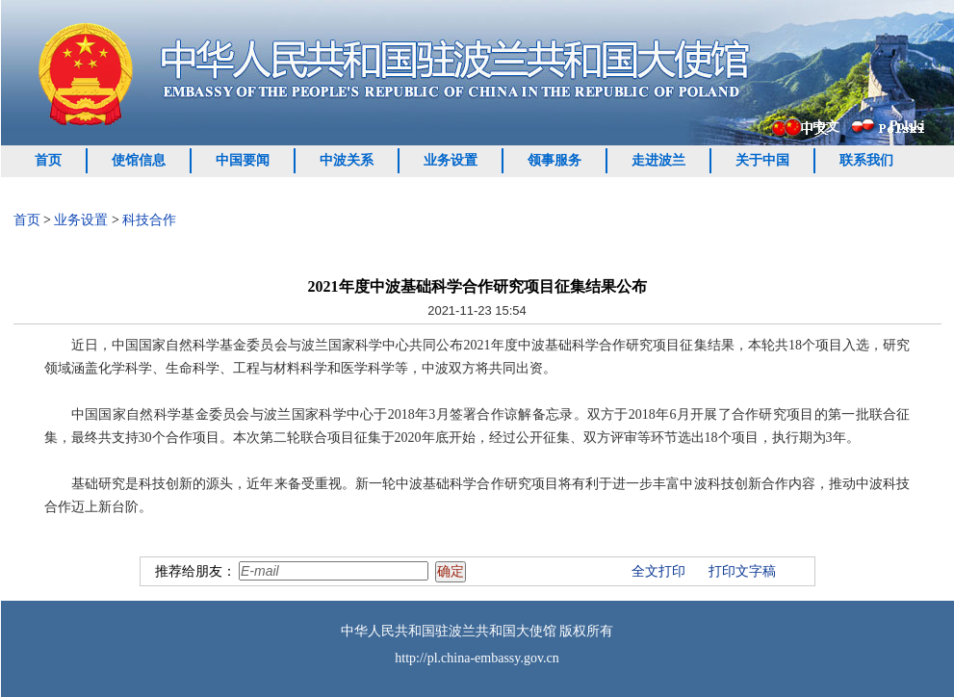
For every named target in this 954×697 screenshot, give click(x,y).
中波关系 (347, 160)
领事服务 (554, 160)
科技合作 (149, 220)
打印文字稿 (742, 571)
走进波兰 (658, 160)
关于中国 (762, 160)
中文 (825, 126)
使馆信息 (139, 160)
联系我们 (866, 160)
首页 (48, 160)
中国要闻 (243, 160)
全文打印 (658, 571)
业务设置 (450, 160)
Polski (907, 125)
